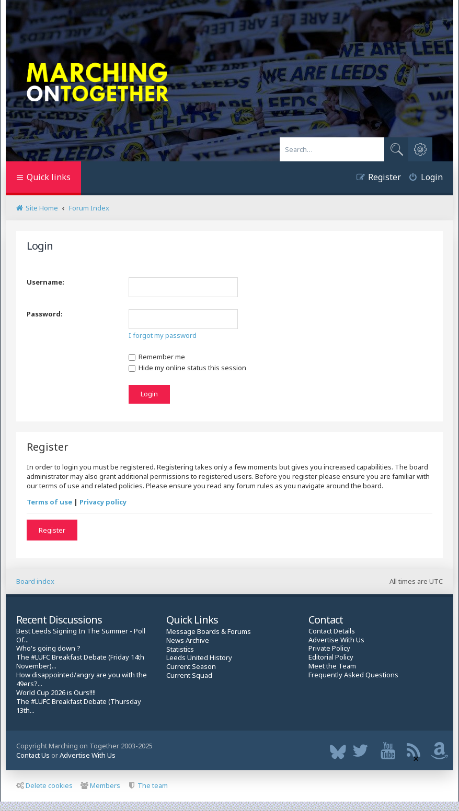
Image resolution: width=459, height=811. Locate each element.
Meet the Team (332, 666)
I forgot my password (163, 335)
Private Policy (329, 648)
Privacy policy (103, 502)
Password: (45, 314)
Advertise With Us (336, 640)
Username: (45, 282)
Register (52, 530)
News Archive (187, 640)
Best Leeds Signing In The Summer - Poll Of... (80, 635)
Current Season (191, 666)
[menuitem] (422, 178)
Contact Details (331, 631)
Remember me (157, 356)
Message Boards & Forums (208, 631)
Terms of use (49, 502)
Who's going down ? (48, 648)
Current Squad (189, 675)
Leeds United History (199, 657)
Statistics (180, 649)
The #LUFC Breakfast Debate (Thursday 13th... (78, 706)
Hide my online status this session (187, 367)
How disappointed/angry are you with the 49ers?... (81, 679)
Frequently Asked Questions (353, 675)
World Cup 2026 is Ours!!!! (56, 692)
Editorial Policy (330, 657)
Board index (35, 581)
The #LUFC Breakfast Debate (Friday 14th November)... (80, 662)
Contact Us (33, 755)
